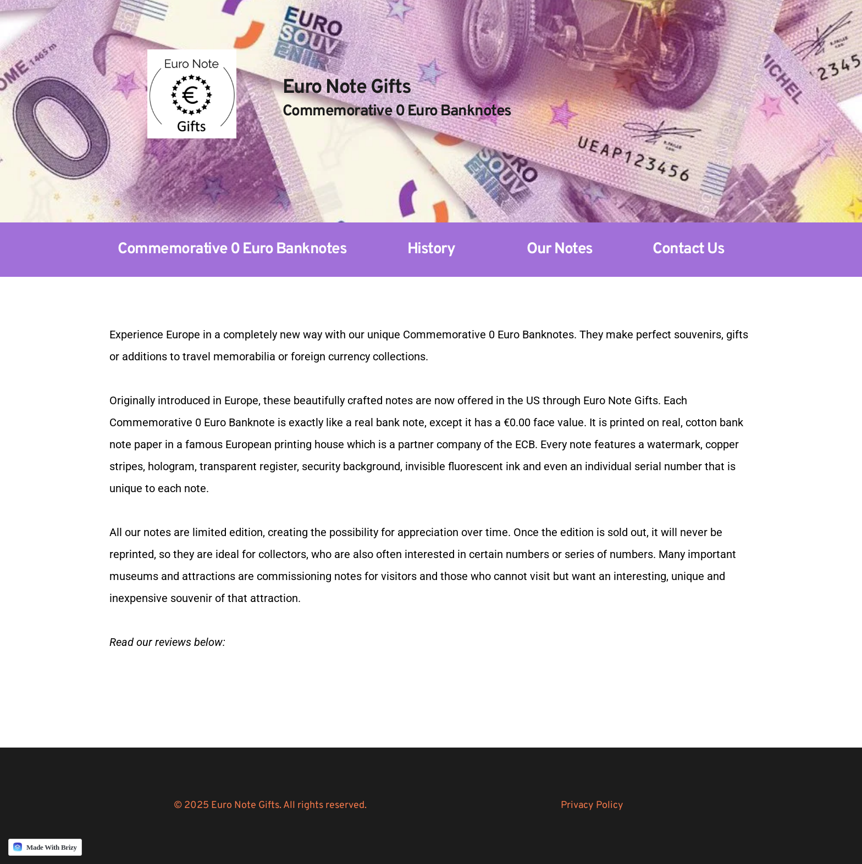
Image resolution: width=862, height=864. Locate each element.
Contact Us (688, 249)
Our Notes (560, 249)
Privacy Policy (592, 805)
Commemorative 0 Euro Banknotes (232, 249)
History (431, 249)
